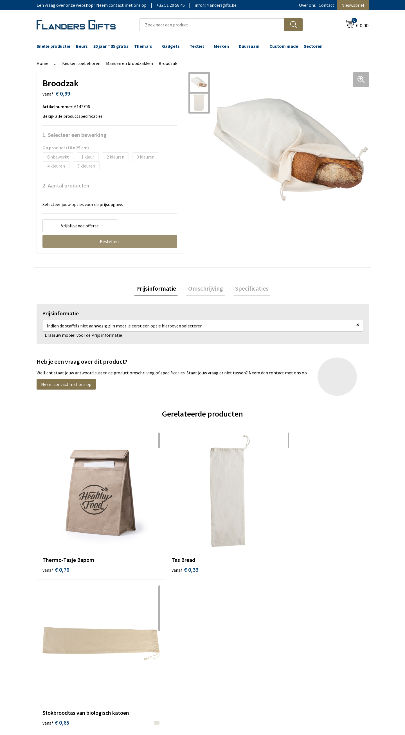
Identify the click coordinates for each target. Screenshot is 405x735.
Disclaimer (302, 611)
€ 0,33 (138, 525)
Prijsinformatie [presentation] (160, 289)
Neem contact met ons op (66, 386)
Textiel (197, 46)
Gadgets (171, 46)
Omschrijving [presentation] (205, 289)
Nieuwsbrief (352, 5)
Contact (326, 5)
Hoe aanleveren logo (229, 620)
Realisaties (220, 586)
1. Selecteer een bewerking (74, 134)
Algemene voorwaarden (314, 586)
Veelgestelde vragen (146, 603)
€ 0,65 (221, 533)
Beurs (82, 46)
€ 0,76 (55, 525)
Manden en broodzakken (129, 63)
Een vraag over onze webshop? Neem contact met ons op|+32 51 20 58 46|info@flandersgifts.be (137, 5)
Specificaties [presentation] (248, 289)
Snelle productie (53, 46)
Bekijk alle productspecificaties (74, 116)
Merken (221, 46)
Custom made (283, 46)
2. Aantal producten (65, 185)
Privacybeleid (304, 603)
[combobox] (212, 24)
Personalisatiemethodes (233, 611)
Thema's (143, 46)
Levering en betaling (229, 594)
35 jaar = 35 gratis (111, 46)
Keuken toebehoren (81, 63)
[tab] (160, 289)
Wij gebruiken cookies (312, 594)
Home (42, 63)
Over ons (307, 5)
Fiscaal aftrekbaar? (228, 603)
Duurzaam (249, 46)
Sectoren (313, 46)
